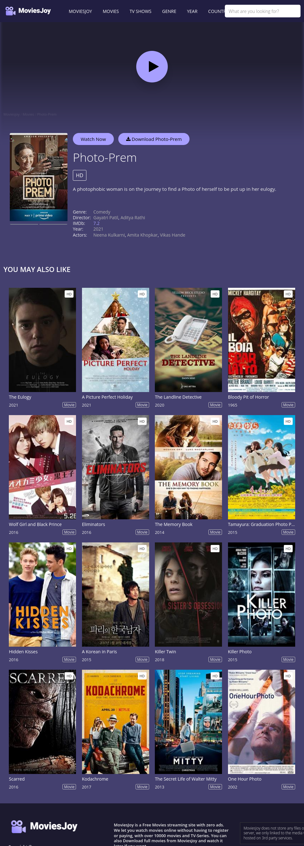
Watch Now (93, 139)
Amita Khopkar (142, 235)
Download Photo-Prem (154, 139)
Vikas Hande (172, 235)
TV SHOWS (140, 11)
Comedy (101, 212)
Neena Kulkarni (109, 235)
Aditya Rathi (132, 218)
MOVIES (111, 11)
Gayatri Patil (105, 218)
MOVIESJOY (80, 11)
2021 (98, 229)
